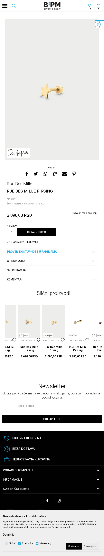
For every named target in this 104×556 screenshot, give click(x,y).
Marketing (45, 543)
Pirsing (11, 199)
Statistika (27, 543)
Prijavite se (52, 419)
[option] (52, 89)
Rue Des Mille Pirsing (29, 348)
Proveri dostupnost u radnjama (51, 251)
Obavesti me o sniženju (84, 213)
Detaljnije (8, 534)
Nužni (12, 543)
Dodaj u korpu (36, 232)
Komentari (51, 279)
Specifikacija (51, 270)
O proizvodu (51, 260)
